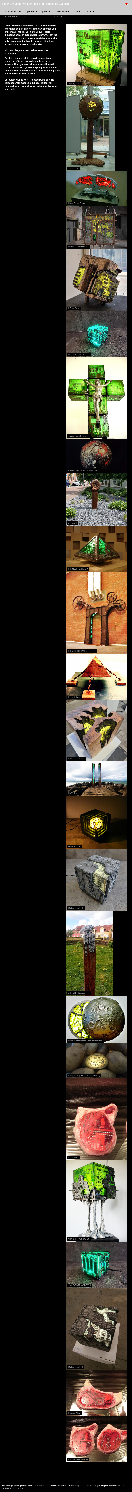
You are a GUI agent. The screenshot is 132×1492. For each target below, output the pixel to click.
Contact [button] (89, 11)
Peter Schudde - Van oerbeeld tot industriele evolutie (35, 3)
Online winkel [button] (62, 11)
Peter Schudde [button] (13, 11)
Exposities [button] (31, 11)
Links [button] (77, 11)
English (126, 4)
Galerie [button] (46, 11)
